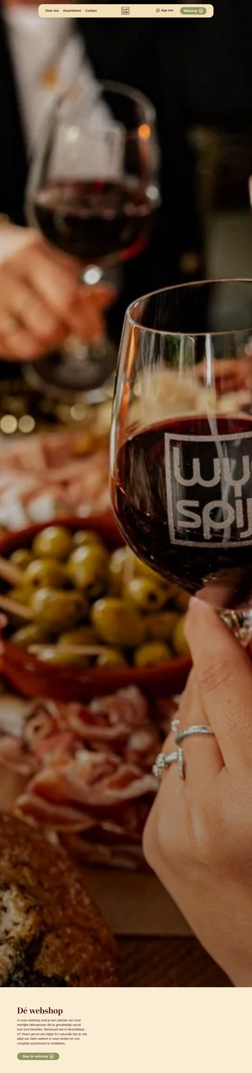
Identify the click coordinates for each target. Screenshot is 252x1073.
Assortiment (72, 10)
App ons (167, 10)
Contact (91, 10)
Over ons (52, 10)
